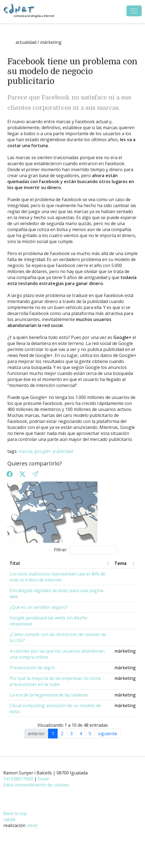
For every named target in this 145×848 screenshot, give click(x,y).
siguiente (107, 734)
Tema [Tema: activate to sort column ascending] (120, 563)
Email (43, 779)
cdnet (32, 825)
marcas (25, 451)
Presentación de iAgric (32, 668)
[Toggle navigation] (134, 10)
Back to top (15, 813)
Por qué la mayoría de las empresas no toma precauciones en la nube (55, 681)
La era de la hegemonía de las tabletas (49, 695)
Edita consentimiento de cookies (36, 785)
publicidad (62, 451)
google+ (42, 451)
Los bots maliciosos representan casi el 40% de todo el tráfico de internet (57, 577)
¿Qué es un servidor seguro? (39, 607)
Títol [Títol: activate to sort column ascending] (15, 563)
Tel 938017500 (18, 779)
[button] (35, 474)
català (9, 819)
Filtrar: (85, 550)
